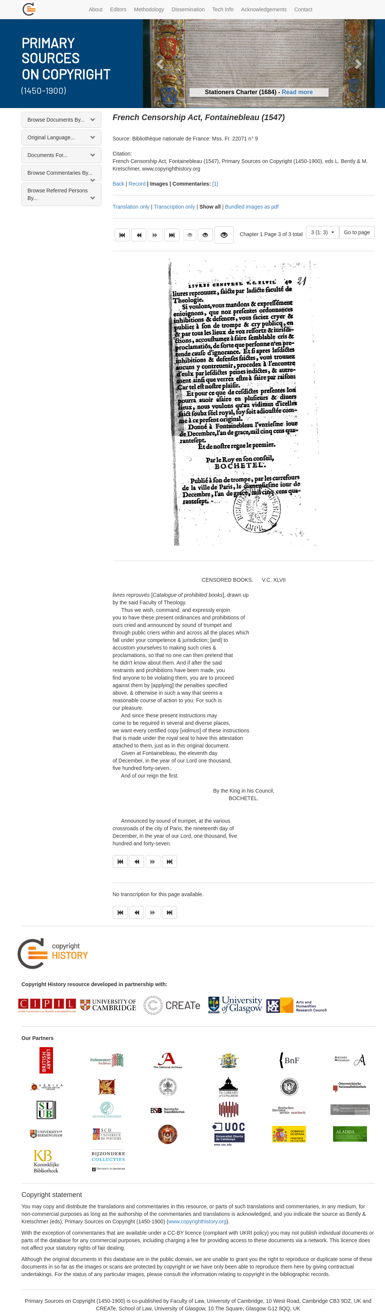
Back (118, 184)
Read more (297, 92)
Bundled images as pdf (252, 207)
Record (137, 184)
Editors (118, 9)
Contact (303, 9)
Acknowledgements (263, 9)
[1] (215, 184)
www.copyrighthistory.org (197, 1221)
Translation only (131, 207)
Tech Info (223, 9)
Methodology (149, 9)
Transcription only (174, 207)
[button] (160, 63)
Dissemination (188, 9)
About (96, 9)
